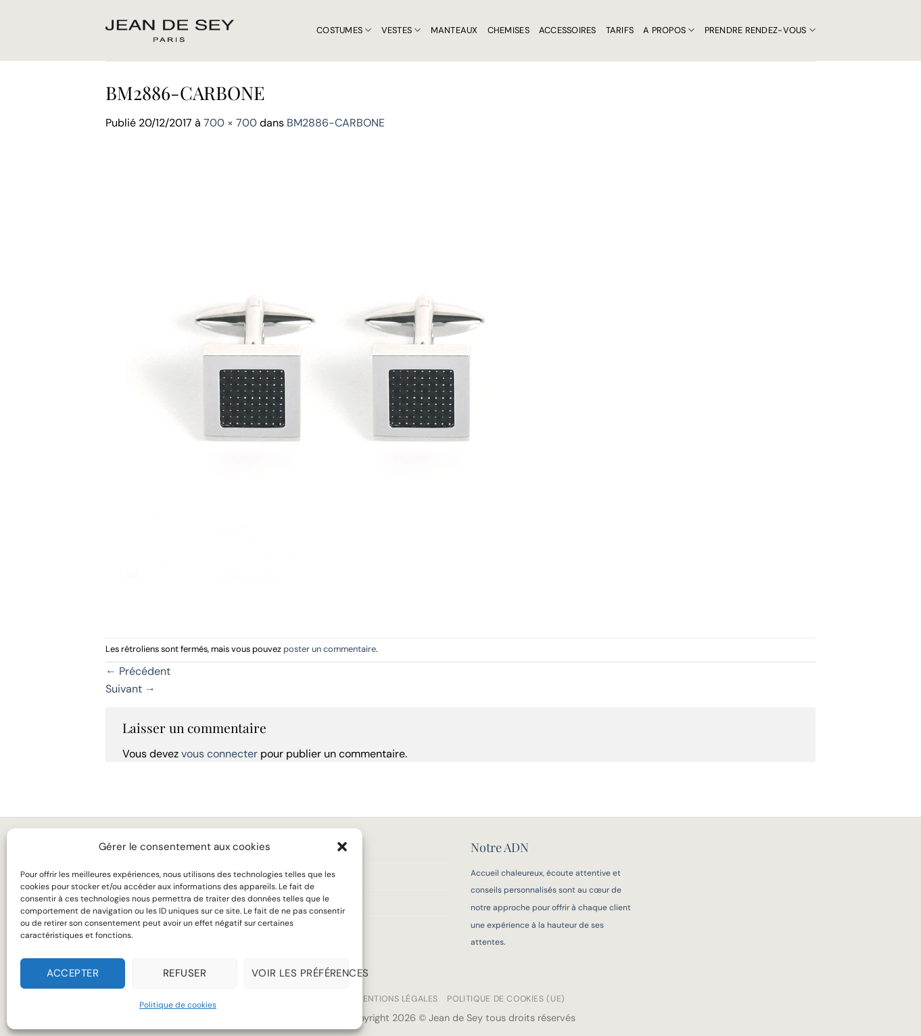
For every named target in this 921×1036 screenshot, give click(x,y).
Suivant (130, 689)
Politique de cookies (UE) (506, 998)
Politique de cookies (177, 1004)
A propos (669, 30)
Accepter (73, 973)
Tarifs (620, 30)
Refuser (184, 973)
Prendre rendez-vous (760, 30)
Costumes (344, 30)
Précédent (137, 671)
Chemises (508, 30)
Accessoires (567, 30)
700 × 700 (230, 123)
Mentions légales (397, 998)
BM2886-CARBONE (336, 123)
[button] (342, 846)
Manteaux (454, 30)
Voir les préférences (300, 973)
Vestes (401, 30)
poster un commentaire (329, 649)
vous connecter (219, 754)
